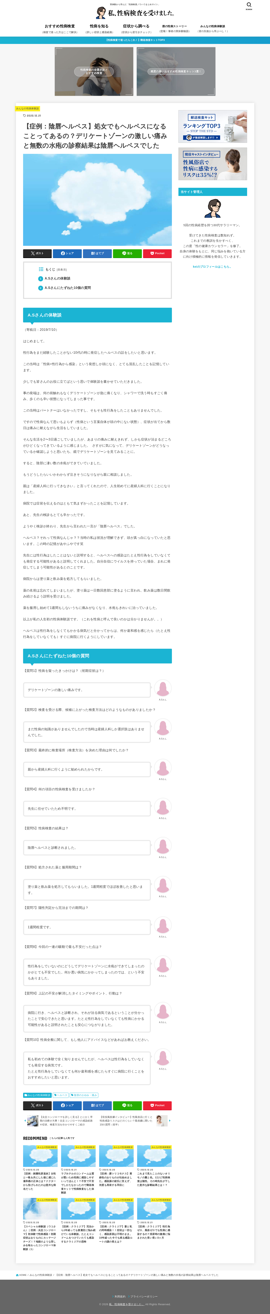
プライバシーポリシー (144, 1296)
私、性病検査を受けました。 (127, 1304)
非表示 (62, 269)
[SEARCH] (249, 6)
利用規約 (120, 1296)
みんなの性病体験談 (27, 108)
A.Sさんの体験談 (54, 278)
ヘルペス (62, 1095)
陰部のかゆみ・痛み (85, 1095)
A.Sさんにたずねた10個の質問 (64, 288)
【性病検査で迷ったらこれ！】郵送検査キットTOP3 (135, 40)
